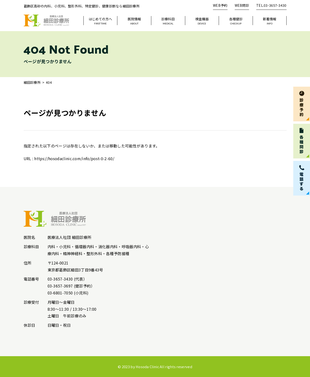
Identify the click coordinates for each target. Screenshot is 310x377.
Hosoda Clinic (147, 366)
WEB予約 (220, 5)
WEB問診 (242, 5)
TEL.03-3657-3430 (271, 5)
